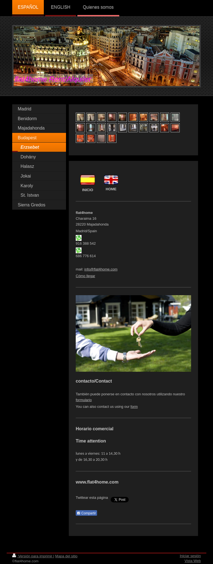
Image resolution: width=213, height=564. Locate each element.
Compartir (86, 513)
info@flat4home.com (100, 269)
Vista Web (192, 561)
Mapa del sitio (66, 556)
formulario (84, 400)
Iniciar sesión (190, 556)
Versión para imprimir (32, 556)
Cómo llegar (85, 276)
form (134, 406)
